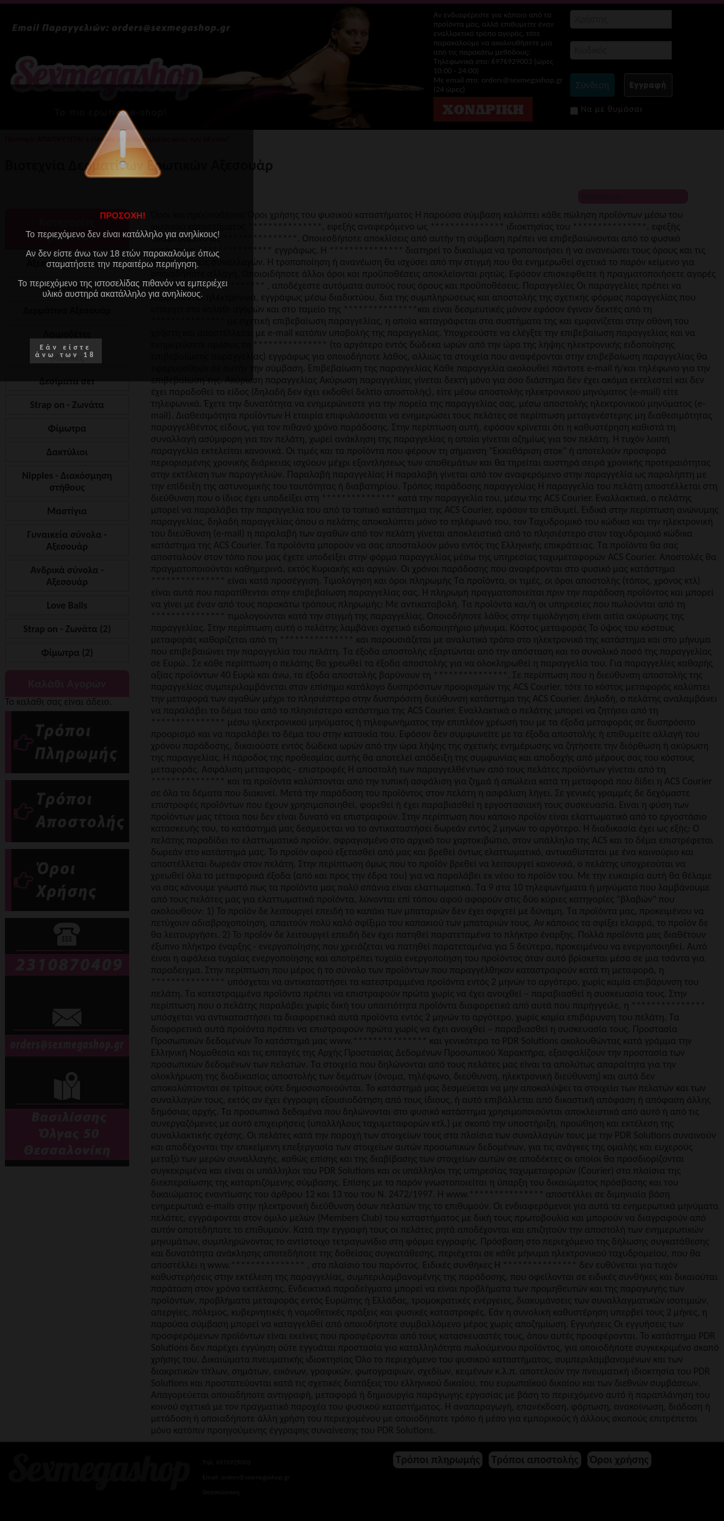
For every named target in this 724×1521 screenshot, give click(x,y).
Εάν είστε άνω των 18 (65, 351)
